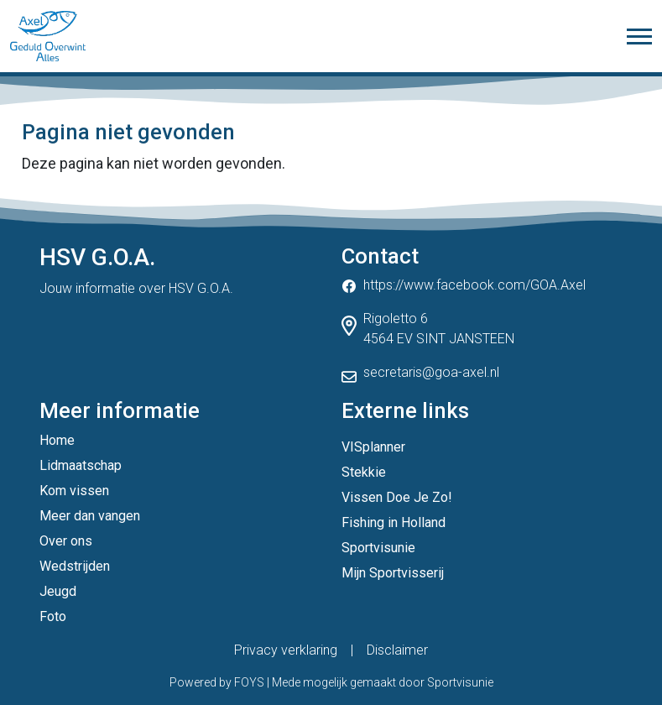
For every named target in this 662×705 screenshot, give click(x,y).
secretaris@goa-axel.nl (431, 372)
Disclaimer (397, 650)
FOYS (249, 682)
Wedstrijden (74, 566)
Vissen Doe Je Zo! (396, 497)
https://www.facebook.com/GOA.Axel (474, 285)
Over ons (65, 541)
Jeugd (57, 591)
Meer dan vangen (89, 516)
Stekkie (363, 472)
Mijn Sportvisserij (392, 573)
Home (57, 440)
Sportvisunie (378, 548)
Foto (52, 616)
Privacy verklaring (285, 650)
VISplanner (373, 447)
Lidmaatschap (80, 465)
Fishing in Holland (393, 522)
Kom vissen (74, 491)
